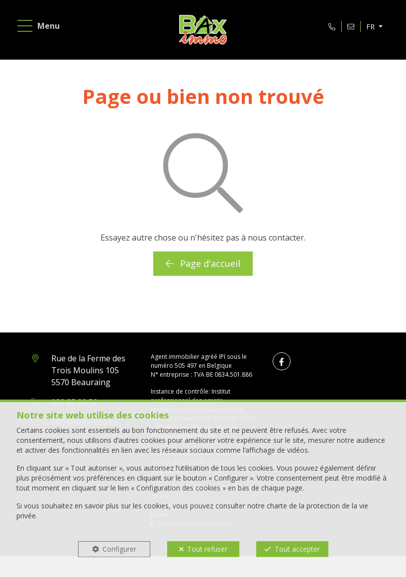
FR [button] (371, 26)
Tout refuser (207, 549)
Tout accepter (297, 549)
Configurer (119, 549)
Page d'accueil (203, 263)
